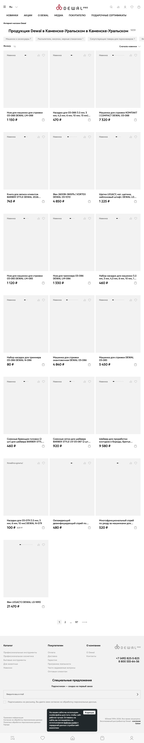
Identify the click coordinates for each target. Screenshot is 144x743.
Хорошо (89, 712)
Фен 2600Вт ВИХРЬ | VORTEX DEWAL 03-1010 (69, 195)
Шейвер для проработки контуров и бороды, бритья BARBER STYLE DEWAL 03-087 (116, 440)
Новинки (12, 15)
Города (6, 725)
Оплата (51, 652)
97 (76, 622)
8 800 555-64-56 (128, 661)
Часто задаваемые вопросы (61, 668)
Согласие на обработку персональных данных (22, 720)
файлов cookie (70, 723)
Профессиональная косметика (18, 656)
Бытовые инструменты (14, 660)
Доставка (52, 656)
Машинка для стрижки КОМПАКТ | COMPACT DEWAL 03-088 (118, 114)
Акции (28, 15)
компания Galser (136, 722)
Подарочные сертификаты (108, 15)
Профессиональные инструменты (20, 652)
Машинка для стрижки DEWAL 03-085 (116, 359)
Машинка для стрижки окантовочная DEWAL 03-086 (70, 359)
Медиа (58, 15)
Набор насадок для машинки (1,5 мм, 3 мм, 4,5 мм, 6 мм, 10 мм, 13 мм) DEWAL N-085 (117, 277)
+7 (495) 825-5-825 (127, 658)
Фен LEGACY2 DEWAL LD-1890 (24, 602)
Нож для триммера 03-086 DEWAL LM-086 (68, 277)
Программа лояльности (59, 664)
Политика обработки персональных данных (21, 722)
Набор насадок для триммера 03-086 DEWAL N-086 (24, 359)
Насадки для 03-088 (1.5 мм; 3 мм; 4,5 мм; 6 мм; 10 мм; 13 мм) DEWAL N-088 (70, 114)
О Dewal (43, 15)
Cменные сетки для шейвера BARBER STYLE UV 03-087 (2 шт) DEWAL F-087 (71, 440)
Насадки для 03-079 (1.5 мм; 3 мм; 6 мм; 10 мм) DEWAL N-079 (24, 522)
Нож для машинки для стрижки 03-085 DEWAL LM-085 (25, 277)
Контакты (91, 656)
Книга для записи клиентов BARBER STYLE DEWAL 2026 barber (22, 195)
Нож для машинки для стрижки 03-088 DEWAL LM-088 (25, 114)
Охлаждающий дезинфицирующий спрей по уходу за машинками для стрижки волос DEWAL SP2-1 (69, 522)
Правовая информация (13, 718)
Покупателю (77, 15)
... (71, 622)
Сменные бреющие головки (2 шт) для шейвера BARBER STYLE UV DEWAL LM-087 (25, 440)
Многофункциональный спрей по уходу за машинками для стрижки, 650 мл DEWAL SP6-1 (116, 522)
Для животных (10, 664)
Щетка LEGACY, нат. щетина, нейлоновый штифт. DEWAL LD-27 (117, 195)
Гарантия (52, 660)
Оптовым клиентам (57, 671)
